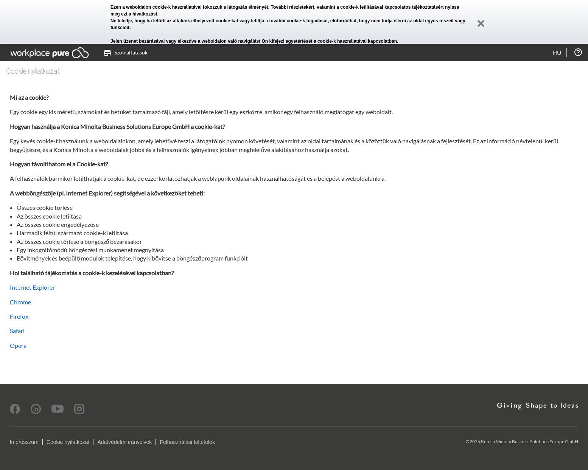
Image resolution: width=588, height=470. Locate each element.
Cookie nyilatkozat (68, 442)
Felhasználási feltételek (187, 442)
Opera (18, 345)
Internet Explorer (32, 287)
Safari (17, 330)
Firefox (19, 316)
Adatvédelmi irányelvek (124, 442)
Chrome (20, 302)
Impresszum (24, 442)
